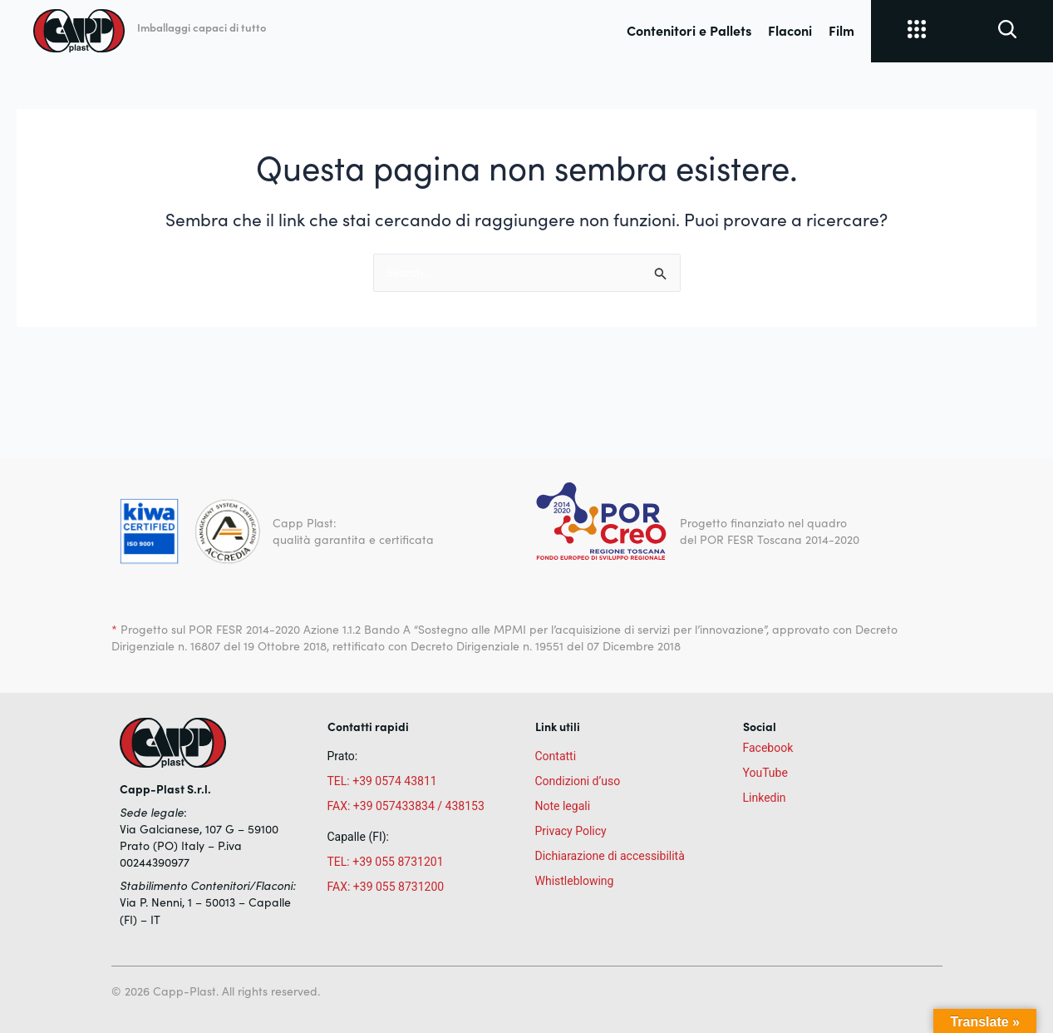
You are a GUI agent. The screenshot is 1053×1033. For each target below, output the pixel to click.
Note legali (563, 806)
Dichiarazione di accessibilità (610, 855)
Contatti (556, 756)
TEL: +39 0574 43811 (382, 781)
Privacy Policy (571, 831)
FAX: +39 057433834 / (385, 806)
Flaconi (790, 30)
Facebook (768, 747)
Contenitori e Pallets (689, 30)
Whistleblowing (574, 880)
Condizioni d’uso (578, 781)
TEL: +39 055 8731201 (385, 861)
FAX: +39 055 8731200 (386, 886)
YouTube (765, 772)
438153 (465, 806)
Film (841, 30)
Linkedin (764, 797)
